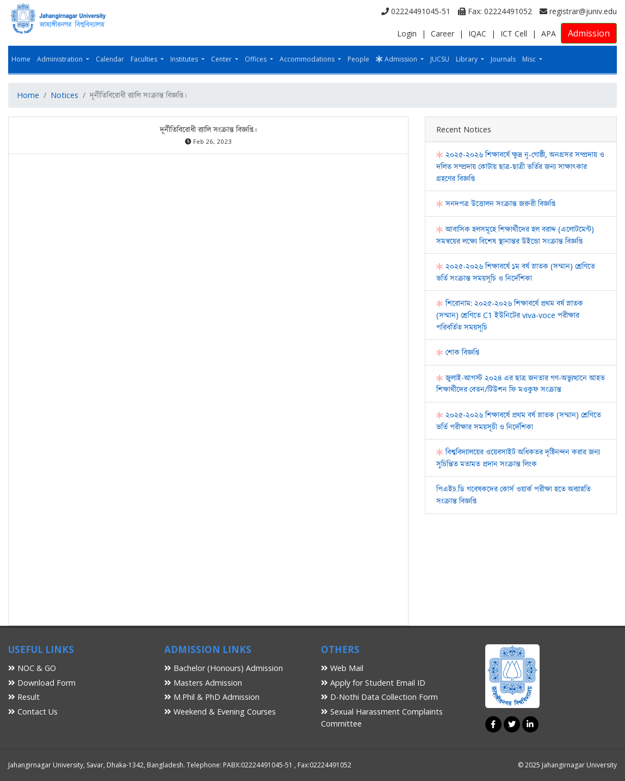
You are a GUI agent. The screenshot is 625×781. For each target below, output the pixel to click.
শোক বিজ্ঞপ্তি (457, 352)
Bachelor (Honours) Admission (223, 668)
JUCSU (439, 59)
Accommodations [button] (308, 59)
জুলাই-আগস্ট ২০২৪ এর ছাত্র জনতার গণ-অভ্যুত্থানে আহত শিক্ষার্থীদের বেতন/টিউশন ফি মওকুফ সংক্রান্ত (520, 384)
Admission (589, 33)
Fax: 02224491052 (495, 11)
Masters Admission (203, 683)
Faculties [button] (145, 59)
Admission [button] (397, 59)
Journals (503, 59)
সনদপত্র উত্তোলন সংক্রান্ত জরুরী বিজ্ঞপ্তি (495, 203)
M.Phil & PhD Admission (211, 697)
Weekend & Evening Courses (220, 711)
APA (548, 33)
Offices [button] (256, 59)
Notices (64, 95)
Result (24, 697)
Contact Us (33, 711)
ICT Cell (513, 33)
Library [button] (467, 59)
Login (407, 33)
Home (20, 59)
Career (442, 33)
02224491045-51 (415, 11)
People (358, 59)
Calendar (110, 59)
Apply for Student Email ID (373, 683)
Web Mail (342, 668)
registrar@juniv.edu (578, 11)
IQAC (477, 33)
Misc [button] (529, 59)
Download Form (42, 683)
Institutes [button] (185, 59)
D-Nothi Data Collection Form (379, 697)
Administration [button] (60, 59)
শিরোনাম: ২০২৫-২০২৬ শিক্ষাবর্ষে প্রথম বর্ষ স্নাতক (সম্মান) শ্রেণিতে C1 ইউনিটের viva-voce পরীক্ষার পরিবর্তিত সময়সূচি (509, 315)
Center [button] (222, 59)
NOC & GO (32, 668)
